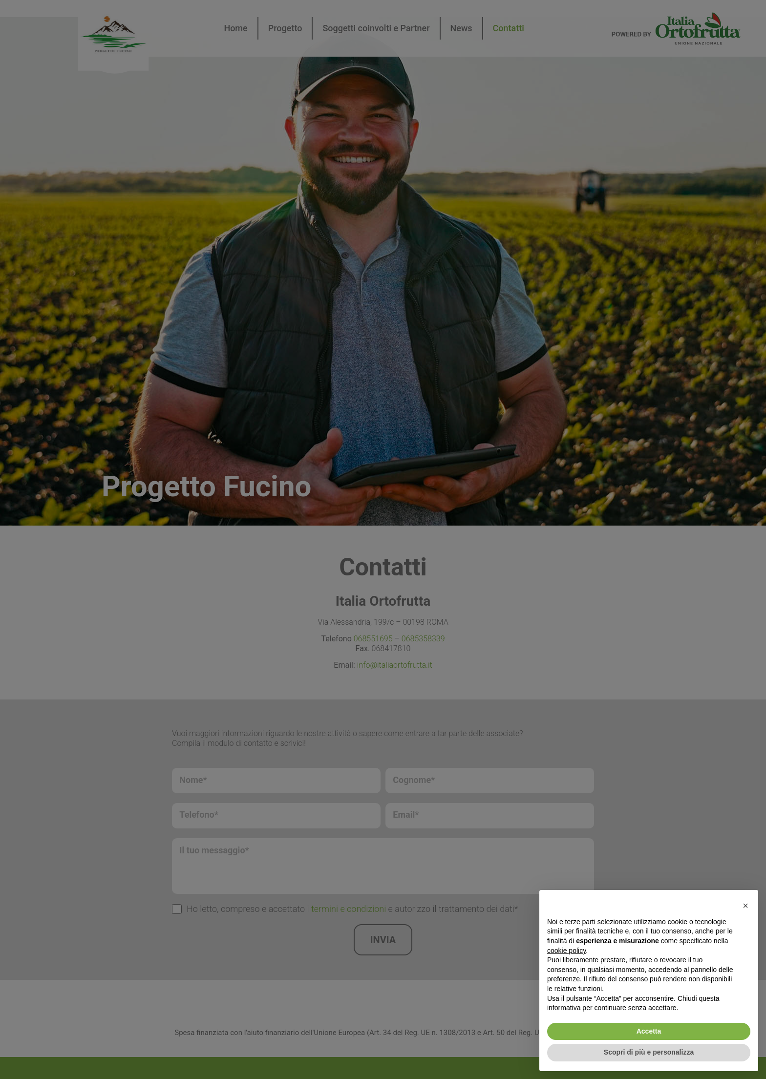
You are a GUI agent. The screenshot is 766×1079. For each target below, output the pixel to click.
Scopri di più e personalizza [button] (649, 1052)
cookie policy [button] (566, 950)
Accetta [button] (649, 1031)
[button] (745, 905)
